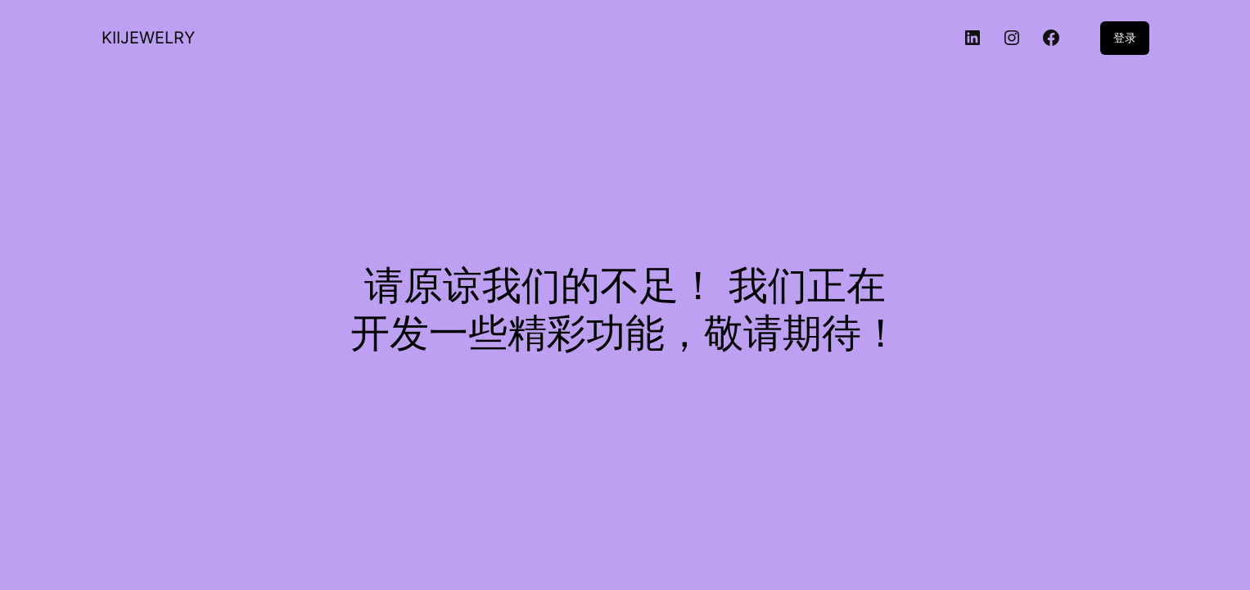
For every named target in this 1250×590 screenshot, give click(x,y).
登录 (1124, 37)
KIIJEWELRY (148, 38)
